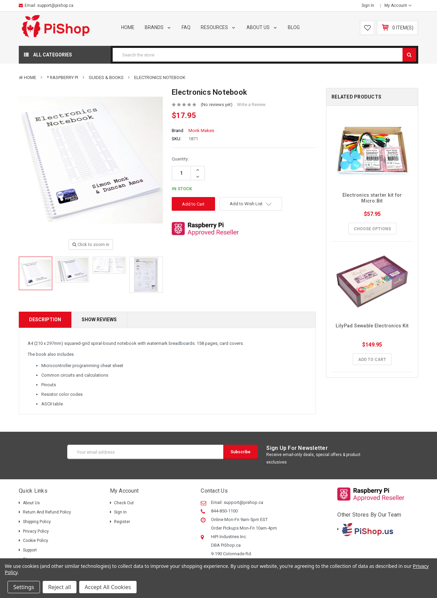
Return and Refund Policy (47, 512)
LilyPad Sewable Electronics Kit (372, 325)
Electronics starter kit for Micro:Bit (372, 198)
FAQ (186, 27)
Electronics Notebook (159, 77)
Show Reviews (99, 319)
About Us (262, 27)
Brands (158, 27)
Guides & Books (106, 77)
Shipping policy (37, 521)
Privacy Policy (36, 531)
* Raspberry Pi (62, 77)
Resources (218, 27)
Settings (23, 587)
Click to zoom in (90, 244)
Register (122, 521)
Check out (124, 502)
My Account (397, 5)
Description (45, 319)
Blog (294, 27)
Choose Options (372, 228)
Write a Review (251, 104)
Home (128, 27)
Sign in (368, 5)
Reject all (59, 587)
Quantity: (180, 158)
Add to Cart (372, 359)
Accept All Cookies (108, 587)
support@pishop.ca (55, 5)
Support (30, 550)
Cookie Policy (35, 540)
